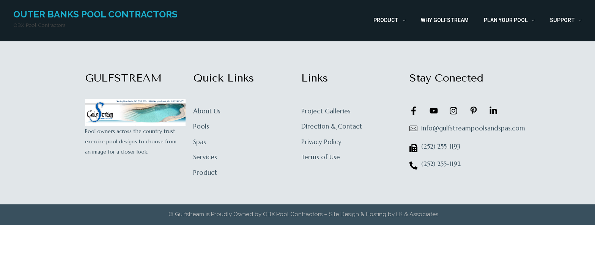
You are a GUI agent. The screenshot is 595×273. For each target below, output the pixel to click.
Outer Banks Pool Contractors (95, 14)
